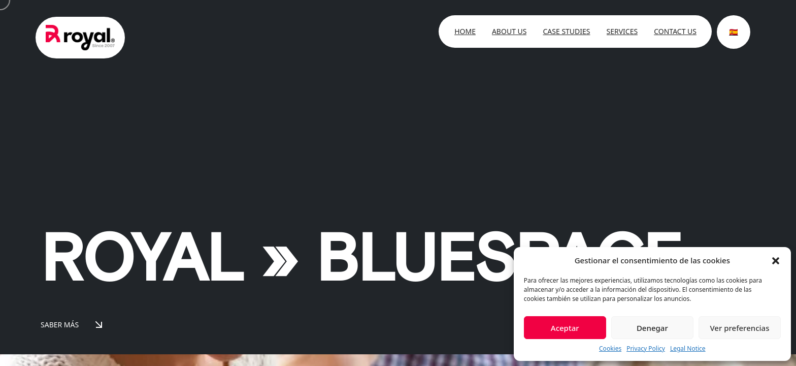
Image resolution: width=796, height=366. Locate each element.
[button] (776, 260)
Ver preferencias (739, 328)
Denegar (652, 328)
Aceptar (565, 328)
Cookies (610, 348)
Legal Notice (688, 348)
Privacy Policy (645, 348)
